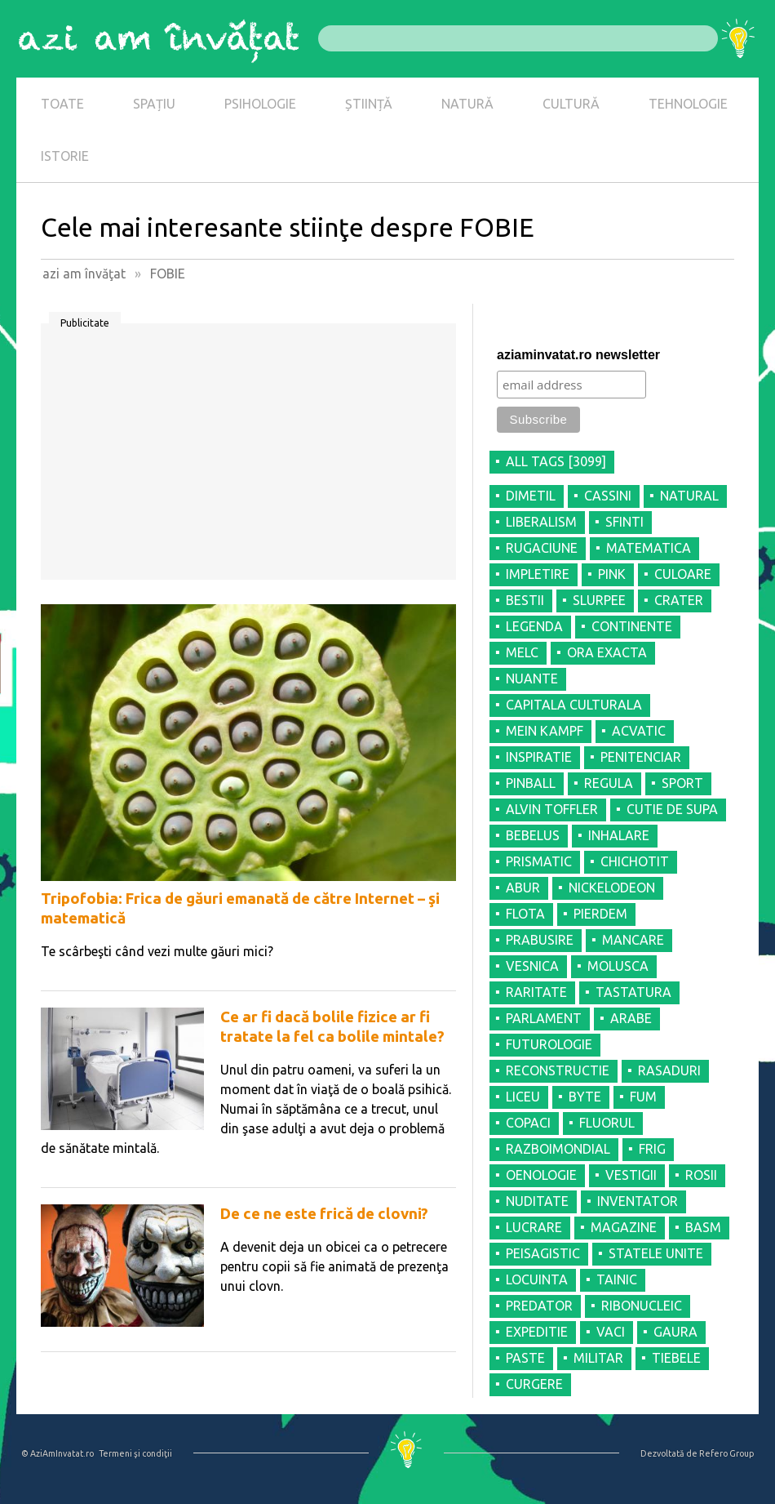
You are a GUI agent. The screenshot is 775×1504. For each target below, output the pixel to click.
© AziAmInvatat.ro (57, 1453)
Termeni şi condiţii (135, 1453)
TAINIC (616, 1279)
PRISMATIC (539, 861)
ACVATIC (639, 730)
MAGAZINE (624, 1227)
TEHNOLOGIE (688, 103)
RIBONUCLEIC (641, 1305)
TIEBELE (676, 1357)
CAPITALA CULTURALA (574, 704)
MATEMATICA (648, 548)
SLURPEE (599, 600)
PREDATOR (539, 1305)
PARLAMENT (544, 1018)
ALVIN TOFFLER (552, 809)
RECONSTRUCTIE (557, 1070)
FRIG (652, 1148)
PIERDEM (600, 913)
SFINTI (624, 521)
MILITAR (598, 1357)
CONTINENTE (631, 626)
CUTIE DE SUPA (672, 809)
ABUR (523, 887)
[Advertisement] (248, 457)
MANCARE (633, 939)
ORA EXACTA (607, 652)
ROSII (701, 1175)
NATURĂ (467, 103)
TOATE (62, 103)
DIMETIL (531, 495)
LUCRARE (534, 1227)
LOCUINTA (537, 1279)
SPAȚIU (154, 103)
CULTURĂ (571, 103)
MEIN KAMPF (544, 730)
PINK (612, 574)
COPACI (528, 1122)
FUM (643, 1096)
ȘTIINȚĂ (368, 103)
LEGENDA (534, 626)
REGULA (608, 783)
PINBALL (531, 783)
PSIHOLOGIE (260, 103)
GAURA (675, 1331)
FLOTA (525, 913)
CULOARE (682, 574)
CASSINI (607, 495)
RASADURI (669, 1070)
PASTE (525, 1357)
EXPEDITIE (537, 1331)
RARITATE (536, 992)
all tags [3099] (556, 461)
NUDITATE (537, 1201)
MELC (522, 652)
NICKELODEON (612, 887)
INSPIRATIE (539, 757)
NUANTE (532, 678)
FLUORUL (607, 1122)
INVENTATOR (637, 1201)
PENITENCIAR (640, 757)
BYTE (585, 1096)
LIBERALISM (541, 521)
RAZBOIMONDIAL (558, 1148)
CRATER (678, 600)
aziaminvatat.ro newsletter (578, 355)
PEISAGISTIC (543, 1253)
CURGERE (534, 1384)
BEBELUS (533, 835)
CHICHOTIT (634, 861)
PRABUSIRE (540, 939)
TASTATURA (633, 992)
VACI (610, 1331)
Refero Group (726, 1453)
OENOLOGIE (541, 1175)
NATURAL (689, 495)
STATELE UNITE (656, 1253)
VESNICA (532, 966)
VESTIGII (631, 1175)
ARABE (631, 1018)
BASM (703, 1227)
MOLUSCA (618, 966)
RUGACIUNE (542, 548)
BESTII (525, 600)
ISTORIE (65, 156)
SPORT (682, 783)
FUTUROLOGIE (549, 1044)
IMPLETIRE (537, 574)
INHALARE (618, 835)
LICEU (523, 1096)
